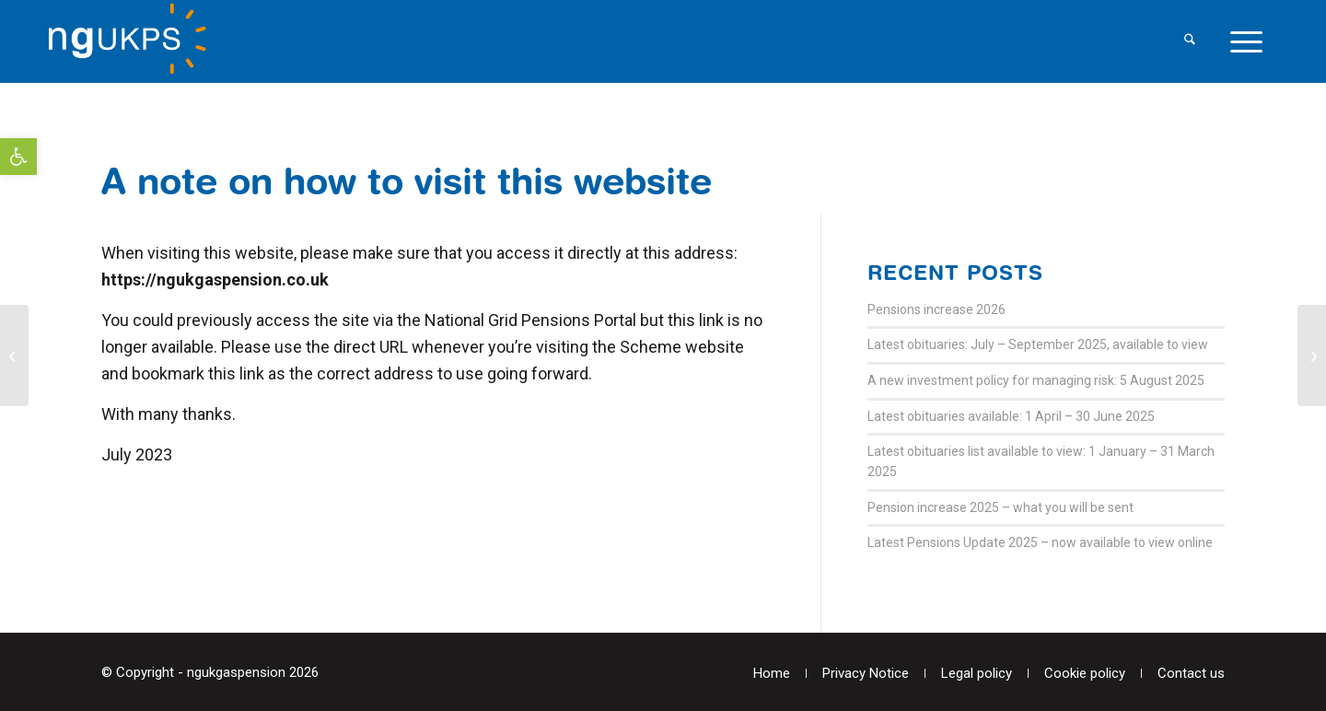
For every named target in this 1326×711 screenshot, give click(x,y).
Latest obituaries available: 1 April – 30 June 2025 (1011, 416)
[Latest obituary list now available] (14, 355)
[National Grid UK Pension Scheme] (136, 41)
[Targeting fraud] (1311, 355)
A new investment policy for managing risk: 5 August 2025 (1035, 380)
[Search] (1190, 41)
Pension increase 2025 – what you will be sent (1000, 507)
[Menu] (1246, 41)
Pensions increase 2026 (936, 309)
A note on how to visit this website (406, 180)
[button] (18, 156)
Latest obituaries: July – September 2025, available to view (1037, 344)
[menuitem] (1190, 41)
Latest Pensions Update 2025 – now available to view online (1040, 542)
